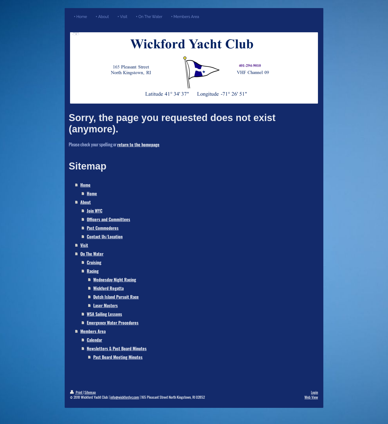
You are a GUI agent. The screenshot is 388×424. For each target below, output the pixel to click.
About (85, 202)
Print (76, 392)
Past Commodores (103, 228)
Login (314, 392)
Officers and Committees (108, 219)
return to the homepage (138, 144)
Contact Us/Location (105, 236)
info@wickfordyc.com (124, 397)
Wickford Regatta (108, 288)
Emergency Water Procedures (112, 322)
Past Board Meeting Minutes (118, 357)
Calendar (94, 340)
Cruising (94, 262)
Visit (84, 245)
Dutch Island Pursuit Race (116, 297)
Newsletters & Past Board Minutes (117, 348)
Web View (311, 397)
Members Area (93, 331)
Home (85, 185)
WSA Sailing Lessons (104, 314)
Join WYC (94, 210)
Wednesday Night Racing (114, 279)
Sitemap (90, 392)
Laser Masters (105, 305)
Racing (93, 271)
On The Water (91, 253)
